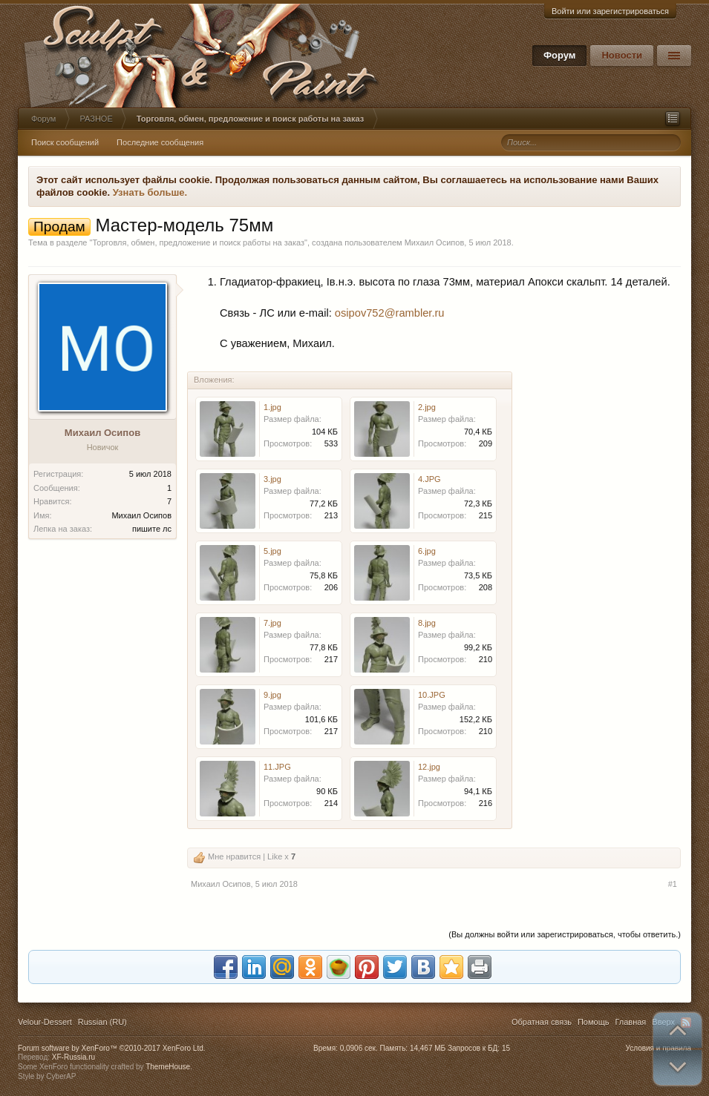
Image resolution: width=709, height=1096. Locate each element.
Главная (630, 1021)
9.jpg (272, 694)
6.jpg (427, 551)
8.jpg (427, 622)
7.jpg (272, 622)
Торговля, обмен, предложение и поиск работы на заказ (198, 242)
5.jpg (272, 551)
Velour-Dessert (45, 1021)
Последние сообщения (160, 142)
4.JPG (429, 479)
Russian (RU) (102, 1021)
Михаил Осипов (435, 242)
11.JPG (277, 766)
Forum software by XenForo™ (112, 1048)
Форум (559, 55)
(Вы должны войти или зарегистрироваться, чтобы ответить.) (564, 934)
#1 (672, 883)
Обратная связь (542, 1021)
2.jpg (427, 407)
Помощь (594, 1021)
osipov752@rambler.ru (390, 313)
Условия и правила (658, 1048)
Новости (621, 55)
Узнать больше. (150, 192)
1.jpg (272, 407)
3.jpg (272, 479)
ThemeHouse (168, 1067)
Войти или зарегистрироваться (610, 11)
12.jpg (429, 766)
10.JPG (431, 694)
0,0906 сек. (359, 1048)
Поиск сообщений (65, 142)
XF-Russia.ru (73, 1057)
